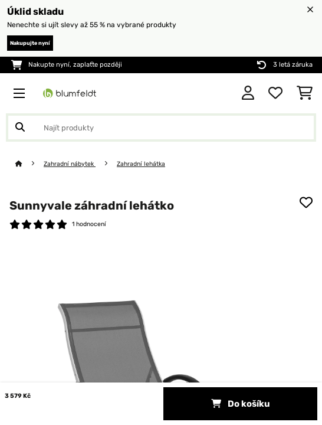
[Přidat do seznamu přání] (306, 202)
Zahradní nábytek (70, 164)
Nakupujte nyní (30, 43)
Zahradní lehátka (141, 164)
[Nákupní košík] (305, 93)
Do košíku (240, 403)
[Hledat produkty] (161, 127)
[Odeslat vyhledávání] (20, 127)
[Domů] (29, 164)
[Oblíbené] (275, 93)
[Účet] (248, 93)
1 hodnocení (89, 224)
